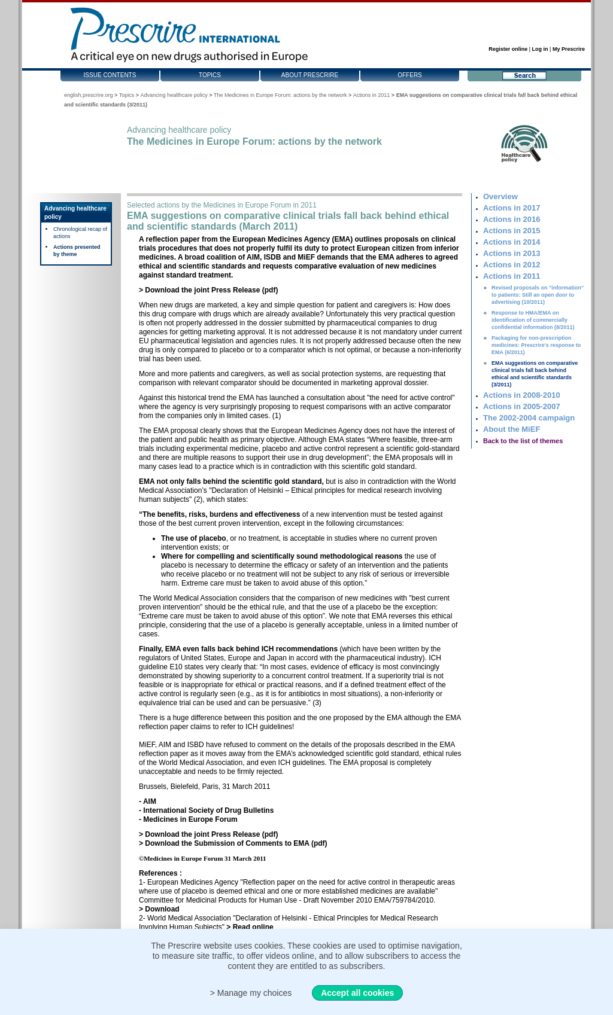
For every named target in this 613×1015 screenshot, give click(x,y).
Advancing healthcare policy (174, 95)
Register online (507, 49)
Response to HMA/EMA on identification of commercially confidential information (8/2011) (533, 320)
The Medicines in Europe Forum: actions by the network (280, 95)
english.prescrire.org (88, 95)
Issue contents (110, 75)
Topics (210, 75)
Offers (409, 75)
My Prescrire (569, 49)
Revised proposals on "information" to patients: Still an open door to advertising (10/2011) (537, 295)
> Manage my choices (251, 993)
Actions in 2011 (371, 95)
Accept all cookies (357, 993)
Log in (540, 49)
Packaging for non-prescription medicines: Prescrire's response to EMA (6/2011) (536, 345)
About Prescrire (309, 75)
